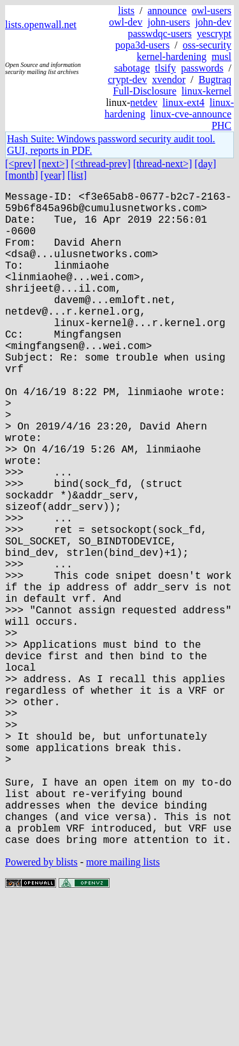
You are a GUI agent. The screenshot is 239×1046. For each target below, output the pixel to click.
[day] (205, 163)
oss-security (207, 45)
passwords (202, 68)
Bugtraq (214, 79)
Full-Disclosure (145, 91)
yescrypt (214, 33)
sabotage (132, 68)
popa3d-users (142, 45)
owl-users (211, 10)
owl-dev (125, 22)
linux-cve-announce (190, 113)
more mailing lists (123, 1007)
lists (126, 10)
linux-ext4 (184, 102)
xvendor (168, 79)
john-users (168, 22)
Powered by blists (41, 1007)
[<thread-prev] (100, 163)
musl (221, 56)
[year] (53, 175)
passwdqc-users (159, 33)
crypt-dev (127, 79)
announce (166, 10)
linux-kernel (206, 91)
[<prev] (20, 163)
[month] (21, 175)
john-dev (213, 22)
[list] (77, 175)
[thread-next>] (162, 163)
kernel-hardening (171, 56)
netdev (143, 102)
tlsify (165, 68)
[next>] (53, 163)
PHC (221, 125)
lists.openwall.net (40, 24)
